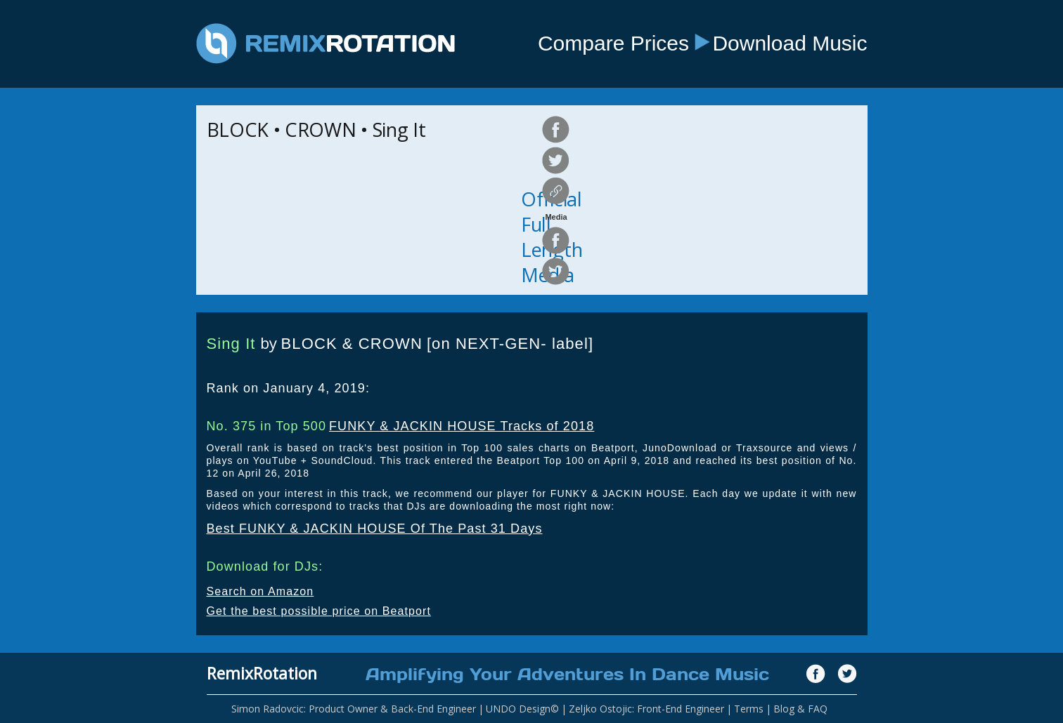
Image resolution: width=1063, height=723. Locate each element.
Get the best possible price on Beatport (319, 611)
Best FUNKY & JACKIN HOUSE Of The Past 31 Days (375, 529)
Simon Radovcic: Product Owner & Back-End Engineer (353, 708)
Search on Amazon (260, 591)
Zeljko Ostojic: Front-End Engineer (646, 708)
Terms (749, 708)
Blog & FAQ (800, 708)
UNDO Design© (522, 708)
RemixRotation (262, 673)
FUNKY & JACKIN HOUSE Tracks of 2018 (461, 426)
